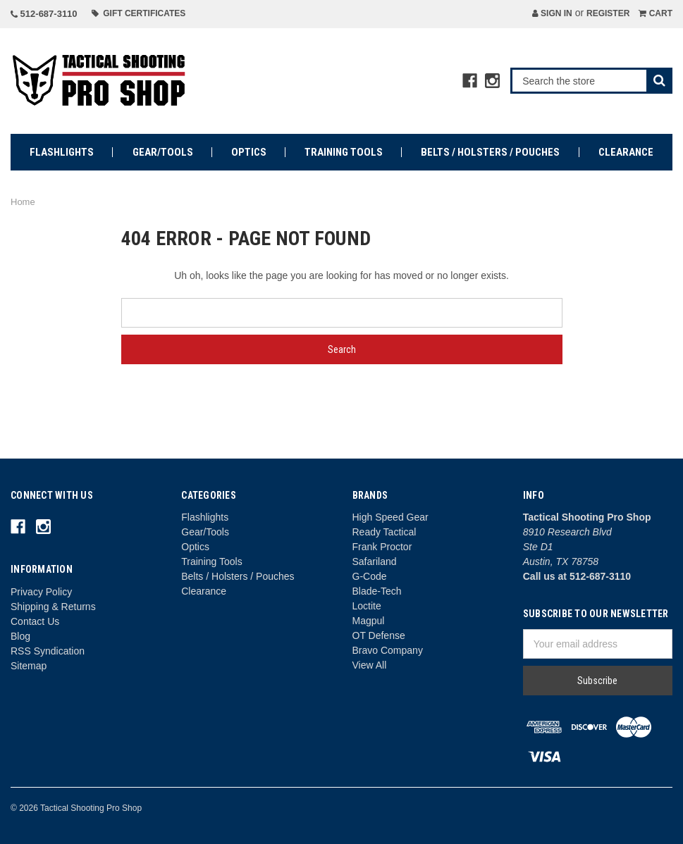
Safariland (374, 561)
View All (369, 665)
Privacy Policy (41, 591)
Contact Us (35, 621)
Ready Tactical (384, 532)
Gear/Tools (163, 152)
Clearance (625, 152)
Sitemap (29, 665)
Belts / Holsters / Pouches (490, 152)
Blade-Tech (377, 591)
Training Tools (343, 152)
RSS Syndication (48, 651)
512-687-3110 (44, 13)
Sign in (552, 13)
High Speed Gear (390, 517)
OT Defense (378, 635)
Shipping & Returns (53, 606)
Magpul (368, 620)
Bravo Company (387, 650)
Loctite (366, 606)
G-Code (369, 576)
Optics (248, 152)
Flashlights (62, 152)
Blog (20, 636)
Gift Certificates (139, 13)
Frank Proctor (382, 546)
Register (607, 13)
